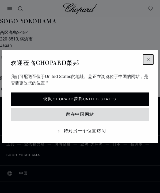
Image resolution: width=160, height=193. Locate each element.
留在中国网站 (80, 114)
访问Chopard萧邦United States (79, 99)
